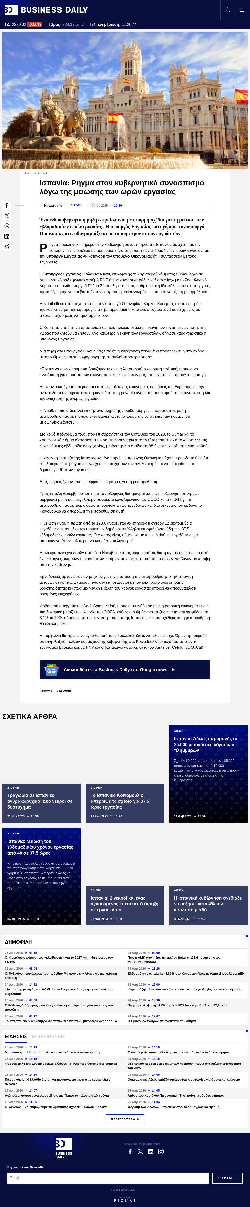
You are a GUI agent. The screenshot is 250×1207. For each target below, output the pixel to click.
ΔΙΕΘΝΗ (77, 205)
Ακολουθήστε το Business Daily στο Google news (109, 670)
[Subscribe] (226, 1178)
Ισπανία (46, 690)
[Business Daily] (64, 1148)
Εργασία (65, 690)
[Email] (108, 1178)
